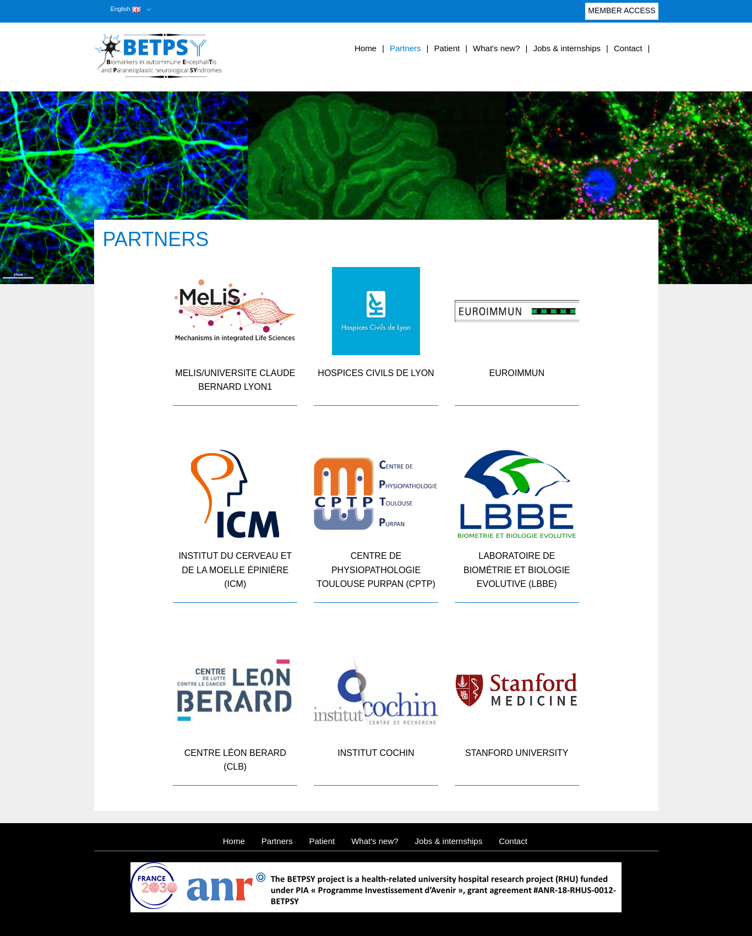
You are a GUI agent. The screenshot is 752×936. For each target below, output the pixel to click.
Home (366, 48)
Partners (405, 48)
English (126, 9)
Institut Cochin (375, 753)
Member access (621, 13)
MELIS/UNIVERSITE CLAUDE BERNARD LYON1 (235, 380)
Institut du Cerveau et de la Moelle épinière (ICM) (235, 570)
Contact (628, 48)
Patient (447, 48)
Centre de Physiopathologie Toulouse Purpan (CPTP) (376, 570)
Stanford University (516, 753)
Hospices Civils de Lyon (376, 373)
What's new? (496, 48)
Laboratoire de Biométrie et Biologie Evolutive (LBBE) (517, 570)
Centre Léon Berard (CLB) (235, 760)
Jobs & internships (567, 48)
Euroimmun (516, 373)
